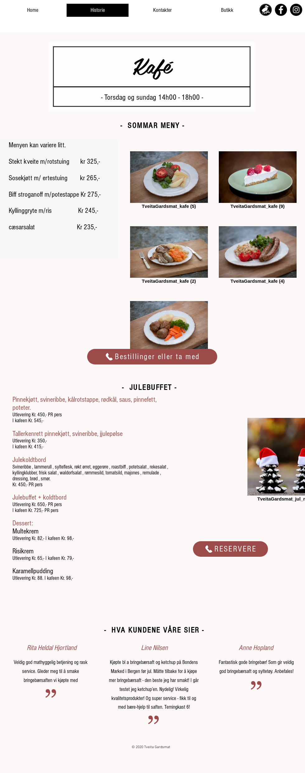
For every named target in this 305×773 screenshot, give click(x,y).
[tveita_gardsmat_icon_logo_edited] (266, 10)
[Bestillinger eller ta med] (152, 356)
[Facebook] (281, 10)
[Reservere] (230, 549)
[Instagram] (296, 10)
